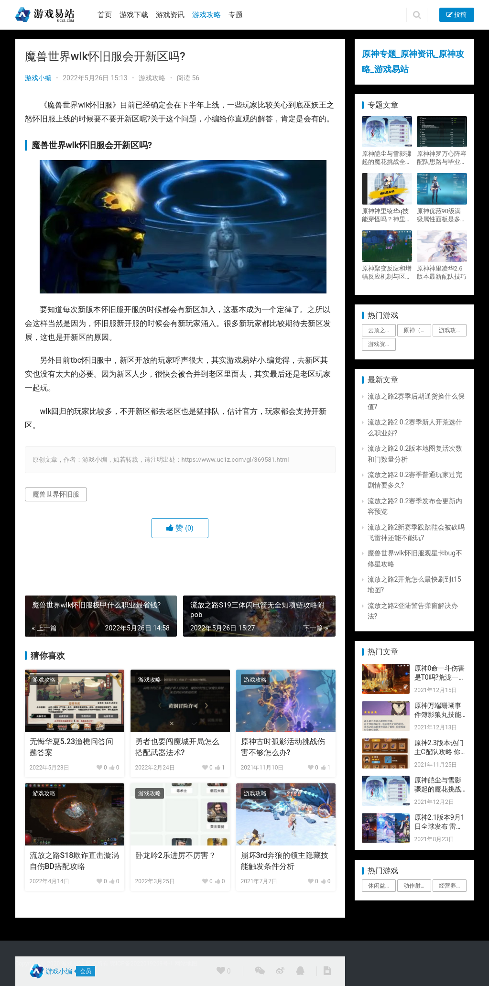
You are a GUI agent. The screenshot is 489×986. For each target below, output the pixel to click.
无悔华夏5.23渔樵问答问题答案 (72, 747)
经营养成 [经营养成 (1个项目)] (450, 885)
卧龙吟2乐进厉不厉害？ (175, 855)
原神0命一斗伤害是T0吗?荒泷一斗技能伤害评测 (440, 677)
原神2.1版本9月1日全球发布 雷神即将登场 (439, 826)
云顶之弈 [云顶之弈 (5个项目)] (379, 330)
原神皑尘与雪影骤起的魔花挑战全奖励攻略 (387, 158)
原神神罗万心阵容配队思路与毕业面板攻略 (442, 158)
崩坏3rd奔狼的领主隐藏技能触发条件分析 (285, 860)
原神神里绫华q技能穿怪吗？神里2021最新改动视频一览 (385, 215)
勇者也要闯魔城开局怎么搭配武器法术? (177, 747)
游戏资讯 (170, 15)
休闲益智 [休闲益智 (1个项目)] (379, 885)
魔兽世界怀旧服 (56, 494)
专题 (235, 15)
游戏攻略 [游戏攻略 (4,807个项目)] (450, 330)
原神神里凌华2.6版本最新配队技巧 (442, 272)
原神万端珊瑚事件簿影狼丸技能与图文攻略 (437, 715)
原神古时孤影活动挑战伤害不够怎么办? (283, 747)
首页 (105, 15)
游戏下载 (134, 15)
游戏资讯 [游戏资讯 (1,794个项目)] (379, 344)
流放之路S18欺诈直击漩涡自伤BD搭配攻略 (75, 860)
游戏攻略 (206, 15)
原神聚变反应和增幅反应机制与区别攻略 (387, 273)
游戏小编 (38, 78)
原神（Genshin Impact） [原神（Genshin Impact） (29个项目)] (417, 330)
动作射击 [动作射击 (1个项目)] (414, 885)
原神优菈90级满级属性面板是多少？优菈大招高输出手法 (442, 215)
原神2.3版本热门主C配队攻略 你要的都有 (439, 752)
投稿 (456, 14)
